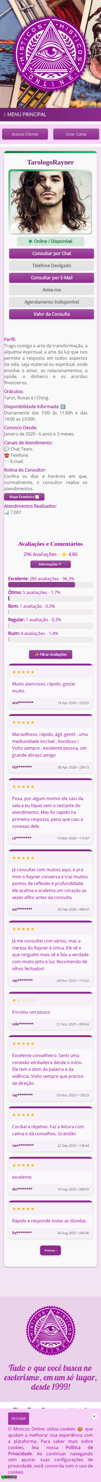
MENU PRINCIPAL (25, 114)
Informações (50, 564)
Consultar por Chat (51, 253)
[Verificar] (12, 1478)
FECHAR (19, 1418)
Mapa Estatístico (24, 497)
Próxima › (50, 1250)
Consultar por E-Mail (51, 278)
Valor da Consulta (52, 314)
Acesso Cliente (25, 134)
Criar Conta (76, 134)
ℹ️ (63, 407)
